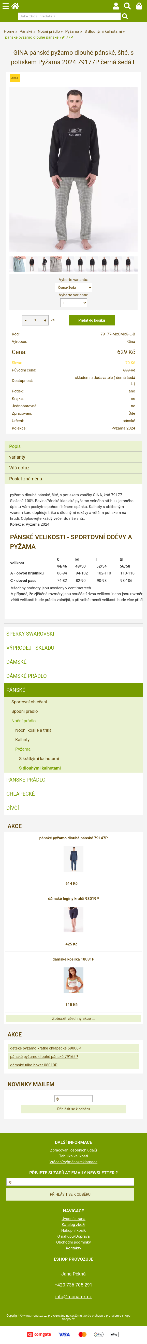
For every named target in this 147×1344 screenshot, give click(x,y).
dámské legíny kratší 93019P (73, 898)
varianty (17, 457)
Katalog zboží (73, 1224)
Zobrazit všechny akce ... (73, 1018)
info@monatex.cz (73, 1296)
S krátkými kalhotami (39, 758)
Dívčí (12, 808)
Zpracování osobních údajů (73, 1150)
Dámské (16, 662)
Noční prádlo (23, 720)
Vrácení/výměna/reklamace (73, 1162)
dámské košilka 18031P (74, 959)
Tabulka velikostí (73, 1156)
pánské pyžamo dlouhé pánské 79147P (73, 838)
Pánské (15, 690)
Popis (15, 446)
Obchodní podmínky (73, 1242)
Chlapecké (20, 794)
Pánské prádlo (26, 780)
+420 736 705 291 (73, 1284)
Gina (131, 341)
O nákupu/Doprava (73, 1236)
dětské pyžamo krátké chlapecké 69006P (45, 1048)
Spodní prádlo (24, 711)
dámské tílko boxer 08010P (33, 1065)
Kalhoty (22, 739)
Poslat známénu (25, 478)
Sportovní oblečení (29, 701)
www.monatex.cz (35, 1315)
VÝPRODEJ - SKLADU (30, 648)
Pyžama (23, 749)
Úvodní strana (73, 1218)
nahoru (139, 1336)
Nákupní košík (73, 1230)
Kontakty (73, 1248)
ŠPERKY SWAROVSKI (30, 634)
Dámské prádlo (26, 676)
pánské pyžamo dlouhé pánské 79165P (44, 1056)
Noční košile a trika (33, 730)
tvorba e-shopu (93, 1315)
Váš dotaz (19, 467)
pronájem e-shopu (118, 1315)
